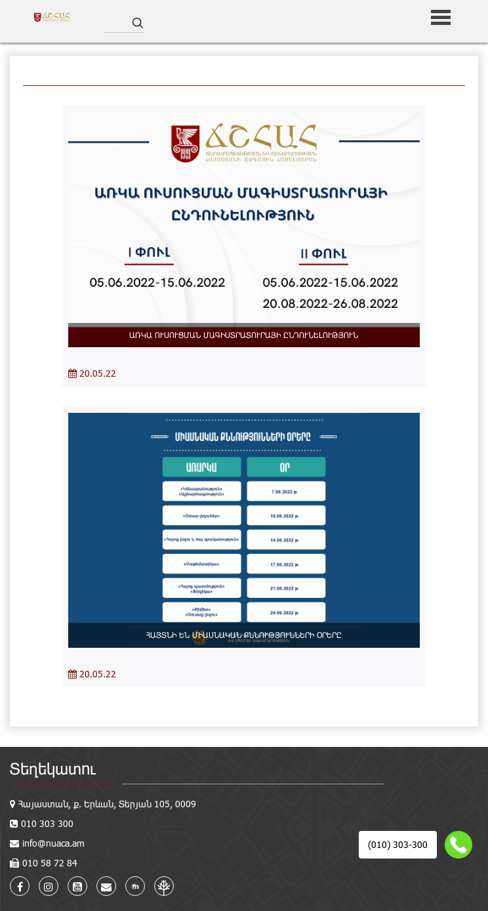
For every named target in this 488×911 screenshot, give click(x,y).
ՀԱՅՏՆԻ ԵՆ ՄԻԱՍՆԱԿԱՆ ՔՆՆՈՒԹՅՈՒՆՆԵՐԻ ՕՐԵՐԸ (244, 634)
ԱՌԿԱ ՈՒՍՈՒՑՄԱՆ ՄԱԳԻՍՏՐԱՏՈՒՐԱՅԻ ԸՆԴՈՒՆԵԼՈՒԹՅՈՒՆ (243, 334)
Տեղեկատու (53, 768)
